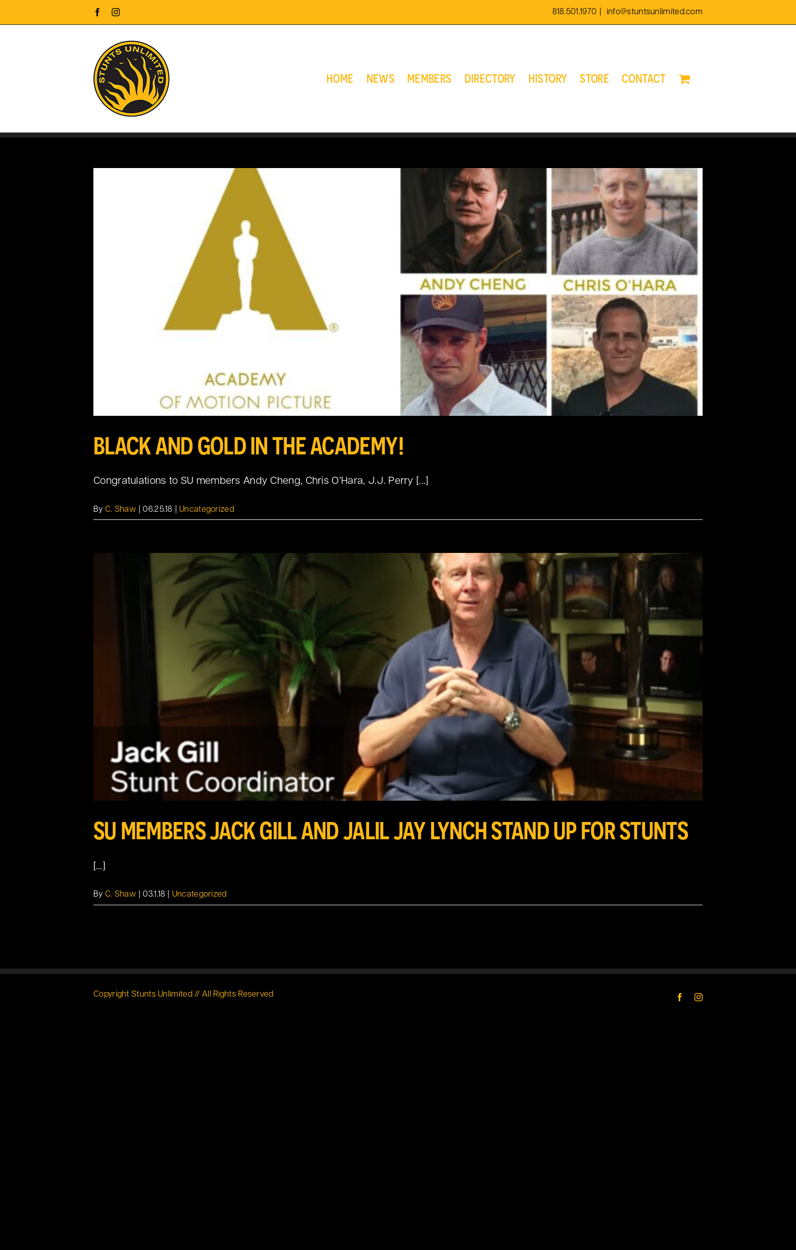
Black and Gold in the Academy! (249, 445)
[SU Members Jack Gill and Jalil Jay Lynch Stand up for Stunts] (398, 677)
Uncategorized (206, 510)
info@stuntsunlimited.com (654, 12)
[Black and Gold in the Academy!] (398, 292)
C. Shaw (120, 510)
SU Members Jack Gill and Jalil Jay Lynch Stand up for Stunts (390, 830)
